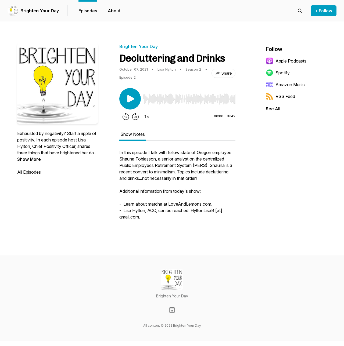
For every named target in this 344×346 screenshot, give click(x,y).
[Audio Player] (189, 97)
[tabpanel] (177, 187)
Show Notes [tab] (132, 134)
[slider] (189, 99)
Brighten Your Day (39, 10)
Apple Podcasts (286, 61)
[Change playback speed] (146, 116)
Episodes (87, 10)
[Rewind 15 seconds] (126, 116)
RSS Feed (280, 96)
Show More (29, 159)
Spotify (278, 73)
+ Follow (323, 10)
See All (273, 108)
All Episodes (29, 172)
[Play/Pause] (130, 99)
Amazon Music (285, 84)
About (114, 10)
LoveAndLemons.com (189, 204)
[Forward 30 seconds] (135, 116)
